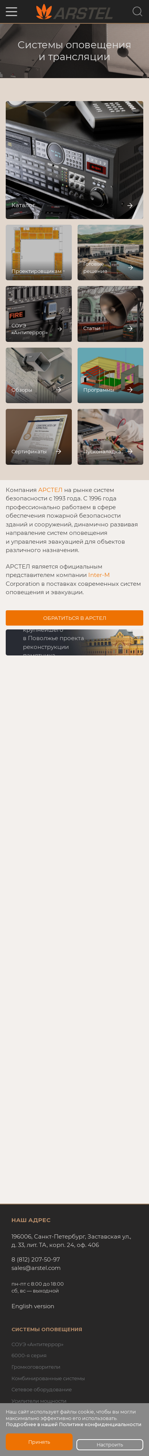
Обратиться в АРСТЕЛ (74, 618)
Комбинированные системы (48, 1378)
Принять (39, 1442)
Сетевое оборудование (41, 1389)
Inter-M (99, 574)
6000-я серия (29, 1355)
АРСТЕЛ (50, 490)
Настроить (110, 1445)
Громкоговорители (35, 1367)
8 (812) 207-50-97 (35, 1259)
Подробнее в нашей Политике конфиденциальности (73, 1424)
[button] (11, 11)
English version (32, 1306)
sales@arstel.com (36, 1267)
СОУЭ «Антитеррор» (37, 1344)
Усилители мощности (38, 1401)
